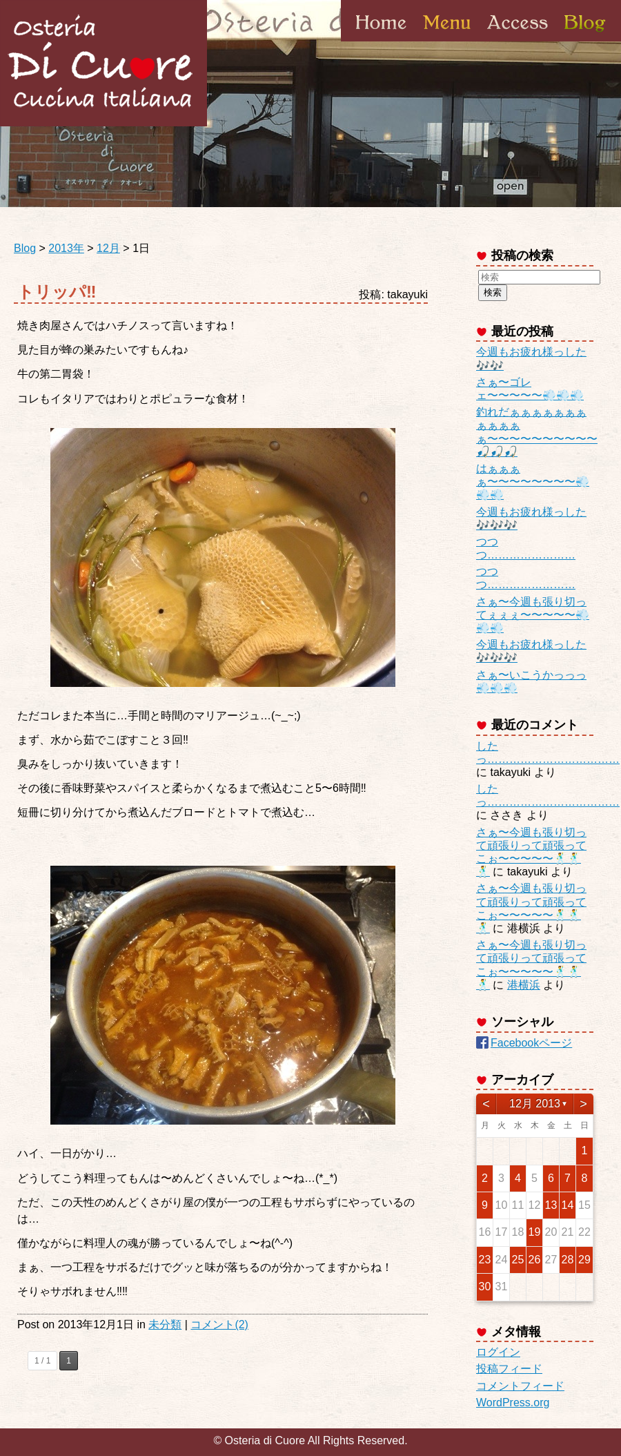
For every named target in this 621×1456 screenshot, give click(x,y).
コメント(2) (219, 1324)
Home (381, 40)
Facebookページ (531, 1043)
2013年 (66, 248)
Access (517, 40)
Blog (583, 40)
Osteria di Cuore (103, 63)
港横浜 (523, 985)
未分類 (164, 1324)
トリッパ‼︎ (57, 291)
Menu (447, 40)
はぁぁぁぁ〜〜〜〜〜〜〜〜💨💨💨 (532, 482)
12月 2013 (534, 1103)
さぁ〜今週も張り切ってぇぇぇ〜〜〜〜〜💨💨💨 (532, 615)
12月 (108, 248)
